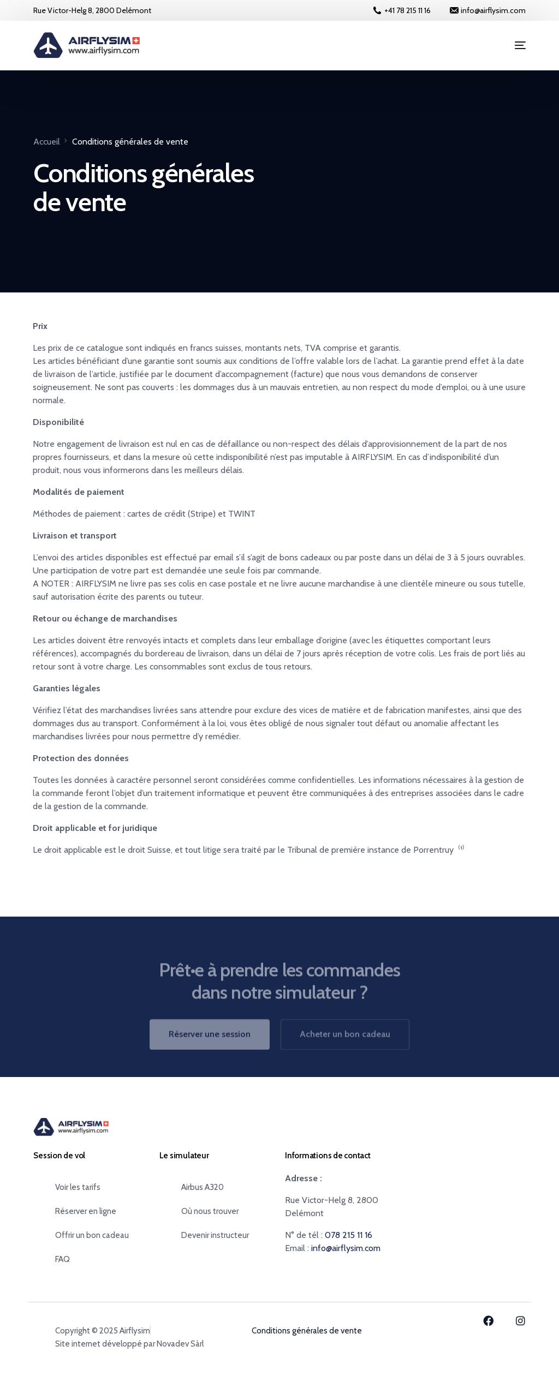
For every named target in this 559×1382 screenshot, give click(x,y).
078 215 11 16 (348, 1235)
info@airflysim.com (345, 1248)
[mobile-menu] (512, 45)
